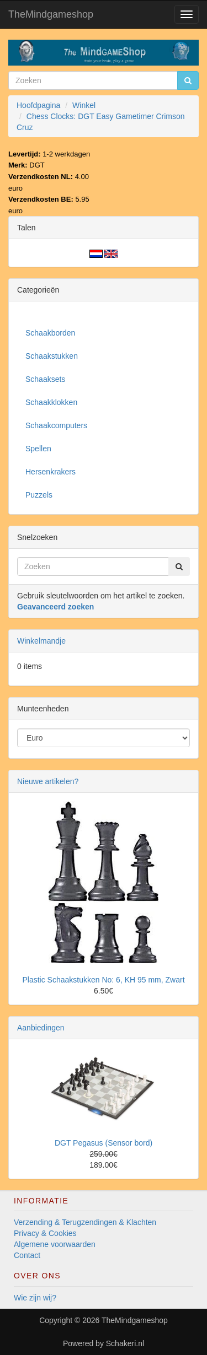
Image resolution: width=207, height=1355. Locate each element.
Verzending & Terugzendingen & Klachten (85, 1222)
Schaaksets (45, 379)
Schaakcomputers (56, 425)
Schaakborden (50, 332)
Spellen (38, 448)
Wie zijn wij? (35, 1297)
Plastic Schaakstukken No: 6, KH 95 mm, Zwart (103, 979)
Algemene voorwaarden (54, 1244)
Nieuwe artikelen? (47, 781)
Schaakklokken (51, 402)
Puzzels (38, 494)
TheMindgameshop (50, 14)
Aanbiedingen (41, 1027)
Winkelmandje (41, 640)
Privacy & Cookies (45, 1233)
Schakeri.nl (125, 1343)
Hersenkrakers (50, 471)
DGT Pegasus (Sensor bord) (103, 1142)
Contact (27, 1255)
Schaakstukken (51, 356)
